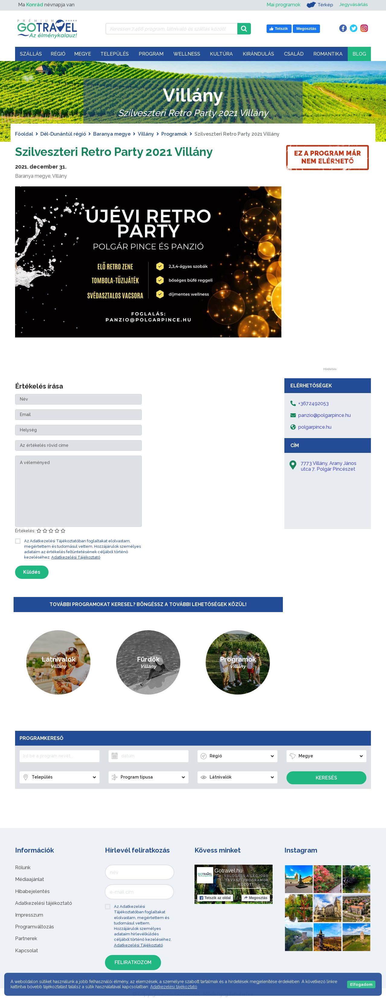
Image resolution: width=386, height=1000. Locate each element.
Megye (82, 54)
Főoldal (24, 134)
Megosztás (255, 898)
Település (114, 54)
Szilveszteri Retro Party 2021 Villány (117, 151)
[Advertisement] (329, 277)
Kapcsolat (26, 950)
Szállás (31, 54)
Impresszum (29, 915)
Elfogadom (361, 984)
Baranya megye (112, 134)
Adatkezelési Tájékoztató (75, 557)
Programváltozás (34, 927)
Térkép (319, 5)
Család (294, 54)
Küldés (31, 572)
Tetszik (215, 898)
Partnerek (26, 938)
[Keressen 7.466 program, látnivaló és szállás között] (171, 28)
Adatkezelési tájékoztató (43, 903)
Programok (174, 134)
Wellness (186, 54)
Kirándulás (258, 54)
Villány (146, 134)
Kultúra (221, 54)
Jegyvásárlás (353, 5)
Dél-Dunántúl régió (63, 134)
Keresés (326, 778)
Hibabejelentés (32, 891)
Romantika (328, 54)
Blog (359, 54)
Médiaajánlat (29, 879)
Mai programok (283, 5)
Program (151, 54)
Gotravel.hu (228, 871)
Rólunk (22, 867)
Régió (58, 54)
